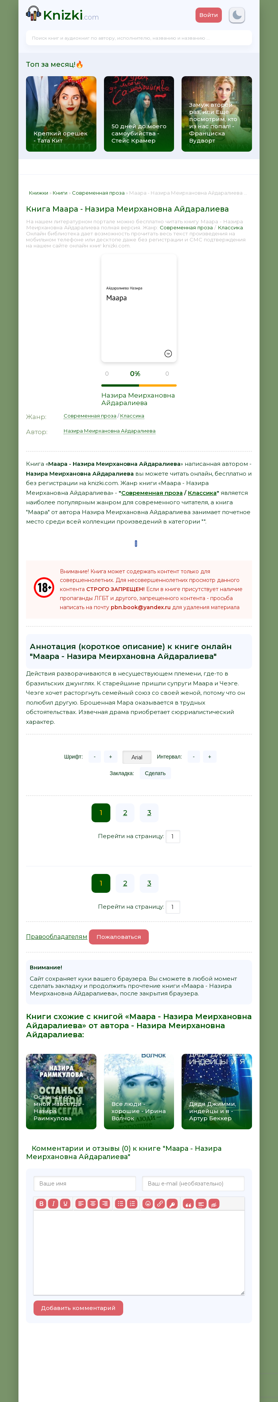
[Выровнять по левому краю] (80, 1204)
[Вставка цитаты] (188, 1204)
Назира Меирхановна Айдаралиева (138, 399)
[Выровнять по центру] (92, 1204)
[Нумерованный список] (132, 1204)
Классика (230, 227)
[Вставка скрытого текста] (213, 1204)
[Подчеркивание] (65, 1204)
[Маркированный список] (120, 1204)
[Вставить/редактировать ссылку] (159, 1204)
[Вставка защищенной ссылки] (171, 1204)
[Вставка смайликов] (147, 1204)
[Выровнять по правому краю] (104, 1204)
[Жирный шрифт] (41, 1204)
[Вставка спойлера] (201, 1204)
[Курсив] (53, 1204)
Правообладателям (56, 936)
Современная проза (186, 227)
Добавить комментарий (78, 1307)
